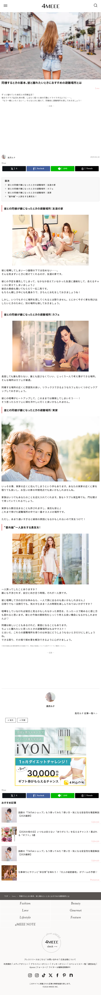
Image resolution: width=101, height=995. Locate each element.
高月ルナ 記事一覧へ (85, 713)
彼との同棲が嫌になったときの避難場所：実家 (30, 192)
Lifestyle (25, 917)
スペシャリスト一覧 (77, 964)
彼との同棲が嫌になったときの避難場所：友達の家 (32, 184)
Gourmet (76, 910)
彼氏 (11, 720)
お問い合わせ (53, 959)
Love (25, 910)
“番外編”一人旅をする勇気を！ (22, 196)
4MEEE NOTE (25, 924)
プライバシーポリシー (40, 964)
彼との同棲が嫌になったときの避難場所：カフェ (31, 188)
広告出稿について (68, 959)
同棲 (23, 720)
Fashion (25, 903)
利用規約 (7, 964)
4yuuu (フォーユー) (38, 967)
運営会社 (92, 964)
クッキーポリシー (59, 964)
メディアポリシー (21, 964)
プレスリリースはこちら (34, 959)
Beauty (75, 903)
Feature (76, 917)
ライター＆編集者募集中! (60, 967)
